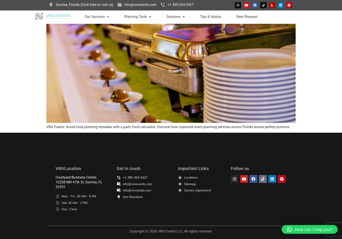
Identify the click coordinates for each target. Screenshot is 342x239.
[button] (97, 17)
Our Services (97, 17)
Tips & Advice (210, 17)
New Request (246, 17)
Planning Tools (137, 17)
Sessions (175, 17)
